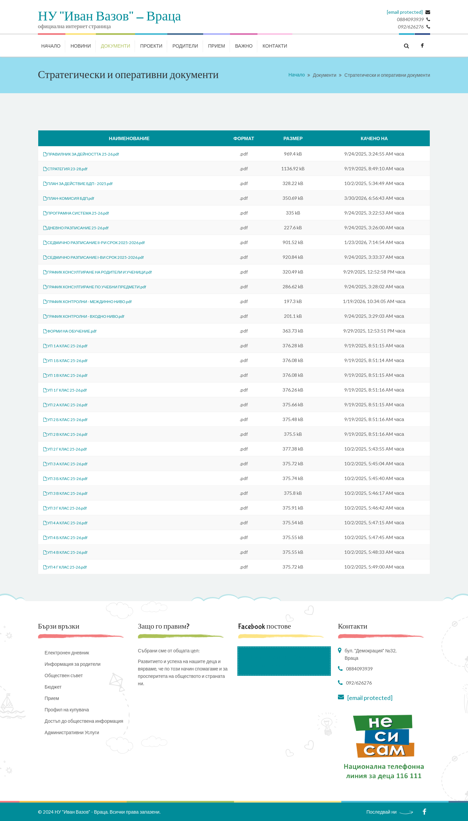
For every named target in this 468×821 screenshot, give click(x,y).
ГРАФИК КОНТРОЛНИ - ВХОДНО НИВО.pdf (92, 316)
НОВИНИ (80, 46)
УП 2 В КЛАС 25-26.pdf (70, 434)
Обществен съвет (64, 675)
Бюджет (53, 687)
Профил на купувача (67, 709)
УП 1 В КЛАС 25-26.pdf (70, 375)
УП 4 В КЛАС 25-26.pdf (70, 552)
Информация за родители (73, 664)
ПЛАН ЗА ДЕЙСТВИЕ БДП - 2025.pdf (85, 183)
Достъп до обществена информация (84, 721)
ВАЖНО (243, 46)
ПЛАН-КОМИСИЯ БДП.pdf (74, 198)
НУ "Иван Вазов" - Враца (109, 16)
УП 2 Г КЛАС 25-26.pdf (70, 449)
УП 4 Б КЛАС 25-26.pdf (70, 537)
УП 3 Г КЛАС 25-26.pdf (70, 508)
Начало (297, 74)
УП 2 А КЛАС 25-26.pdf (70, 404)
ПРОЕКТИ (151, 46)
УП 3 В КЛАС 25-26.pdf (70, 493)
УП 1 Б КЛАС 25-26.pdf (70, 360)
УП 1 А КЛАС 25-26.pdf (70, 345)
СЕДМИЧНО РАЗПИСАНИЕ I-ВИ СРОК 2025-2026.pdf (104, 257)
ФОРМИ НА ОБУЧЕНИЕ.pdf (75, 331)
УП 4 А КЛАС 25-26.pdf (70, 522)
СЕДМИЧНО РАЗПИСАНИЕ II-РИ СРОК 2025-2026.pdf (105, 242)
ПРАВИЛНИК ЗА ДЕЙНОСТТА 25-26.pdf (89, 154)
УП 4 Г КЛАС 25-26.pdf (70, 567)
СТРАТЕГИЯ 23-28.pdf (70, 168)
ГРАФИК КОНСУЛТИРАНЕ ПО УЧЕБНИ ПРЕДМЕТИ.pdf (105, 286)
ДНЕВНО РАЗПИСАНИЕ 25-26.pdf (82, 227)
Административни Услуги (72, 732)
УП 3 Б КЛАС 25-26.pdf (70, 478)
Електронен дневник (67, 652)
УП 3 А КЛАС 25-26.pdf (70, 463)
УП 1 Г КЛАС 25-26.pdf (70, 390)
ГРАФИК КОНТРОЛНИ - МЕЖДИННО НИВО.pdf (97, 301)
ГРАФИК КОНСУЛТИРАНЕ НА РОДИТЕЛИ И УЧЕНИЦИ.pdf (109, 272)
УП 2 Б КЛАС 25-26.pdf (70, 419)
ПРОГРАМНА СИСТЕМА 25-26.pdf (83, 213)
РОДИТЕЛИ (185, 46)
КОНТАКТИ (274, 46)
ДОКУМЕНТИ (115, 46)
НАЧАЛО (50, 46)
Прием (216, 46)
